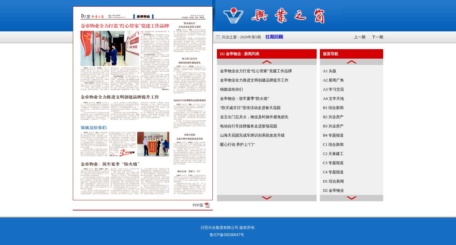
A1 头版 (329, 71)
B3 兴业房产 (333, 126)
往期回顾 (272, 37)
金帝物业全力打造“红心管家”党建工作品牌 (256, 71)
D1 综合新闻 (333, 181)
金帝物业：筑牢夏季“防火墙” (244, 98)
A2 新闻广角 (333, 80)
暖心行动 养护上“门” (237, 144)
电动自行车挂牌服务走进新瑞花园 (248, 126)
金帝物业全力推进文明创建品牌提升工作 (254, 80)
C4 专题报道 (333, 172)
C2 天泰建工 (333, 154)
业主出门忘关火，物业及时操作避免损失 (254, 117)
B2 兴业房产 (333, 117)
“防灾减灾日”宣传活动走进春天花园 (250, 108)
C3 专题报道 (333, 163)
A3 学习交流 (333, 89)
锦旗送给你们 (231, 89)
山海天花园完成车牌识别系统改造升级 (252, 135)
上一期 (359, 37)
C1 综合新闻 (333, 144)
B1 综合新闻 (333, 108)
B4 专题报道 (333, 135)
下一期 (377, 37)
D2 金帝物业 (333, 190)
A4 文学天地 (333, 98)
